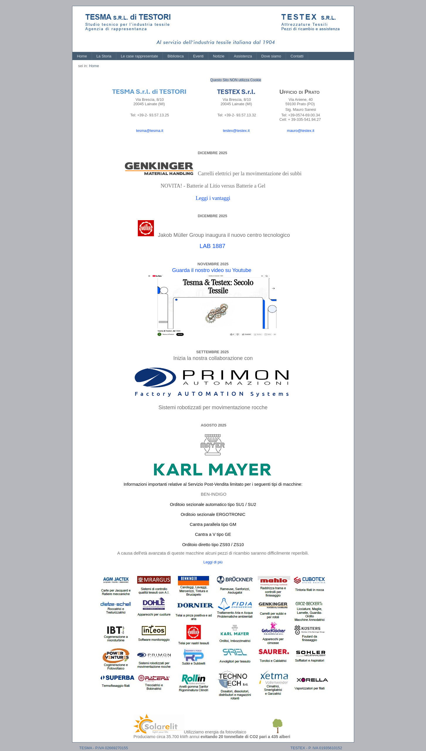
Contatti (297, 56)
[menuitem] (82, 56)
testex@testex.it (236, 130)
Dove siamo (271, 56)
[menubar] (190, 56)
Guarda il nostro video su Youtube (211, 270)
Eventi (198, 56)
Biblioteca (175, 56)
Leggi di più (213, 562)
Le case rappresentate (139, 56)
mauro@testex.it (300, 130)
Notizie (218, 56)
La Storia (103, 56)
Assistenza (243, 56)
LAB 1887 (212, 246)
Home (82, 56)
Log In (343, 11)
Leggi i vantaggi (213, 198)
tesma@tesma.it (149, 130)
